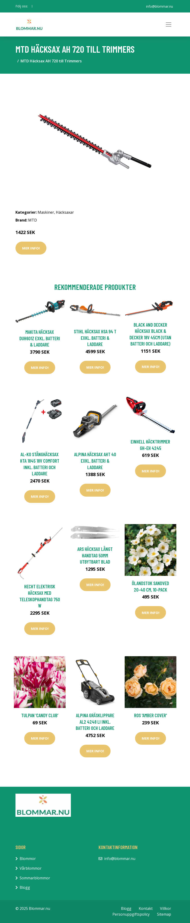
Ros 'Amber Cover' (150, 715)
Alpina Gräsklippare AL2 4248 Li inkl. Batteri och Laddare (95, 721)
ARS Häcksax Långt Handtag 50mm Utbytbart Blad (95, 555)
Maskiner (46, 212)
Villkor (165, 908)
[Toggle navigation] (168, 24)
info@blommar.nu (159, 6)
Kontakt (146, 908)
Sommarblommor (35, 877)
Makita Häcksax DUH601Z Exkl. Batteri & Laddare (39, 338)
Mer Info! (31, 248)
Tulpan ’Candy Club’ (39, 715)
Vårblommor (31, 868)
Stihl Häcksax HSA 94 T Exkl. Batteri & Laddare (95, 337)
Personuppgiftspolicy (131, 914)
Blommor (28, 858)
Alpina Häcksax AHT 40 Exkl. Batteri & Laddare (95, 460)
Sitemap (164, 914)
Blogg (25, 887)
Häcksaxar (65, 212)
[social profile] (32, 6)
